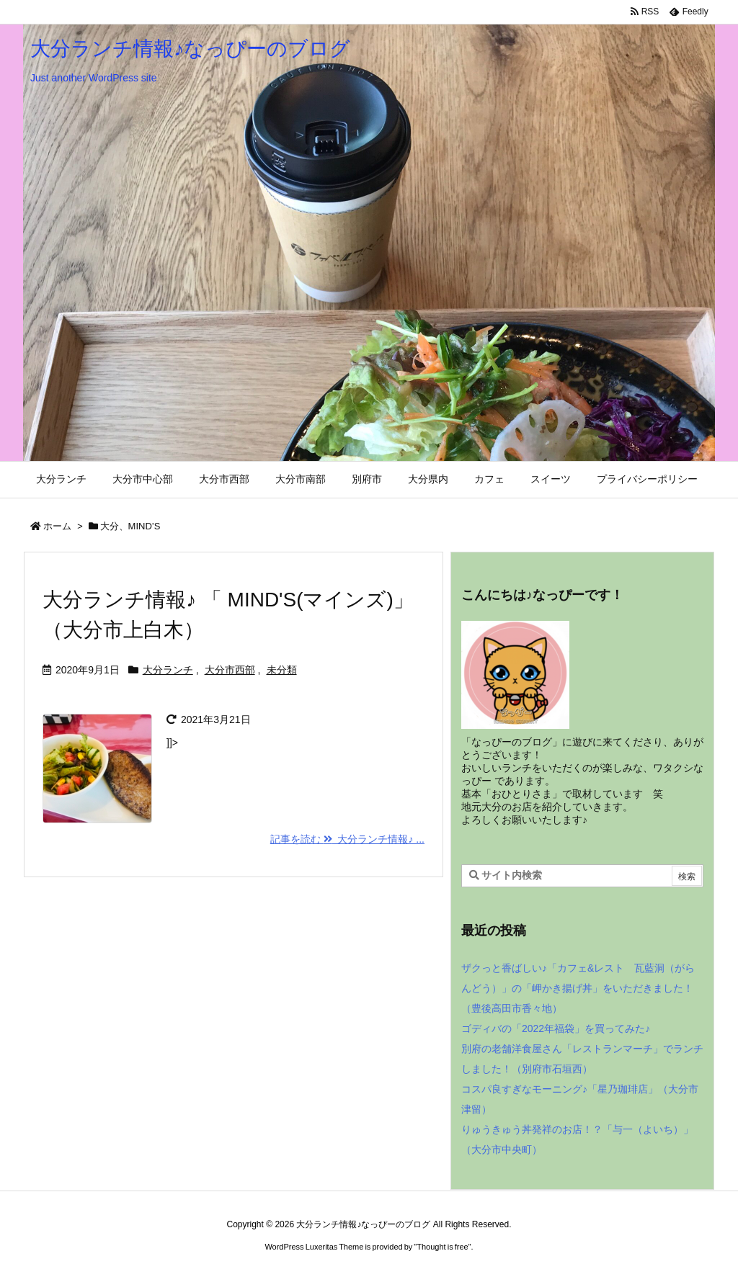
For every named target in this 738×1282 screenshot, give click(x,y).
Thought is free (442, 1246)
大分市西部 (230, 670)
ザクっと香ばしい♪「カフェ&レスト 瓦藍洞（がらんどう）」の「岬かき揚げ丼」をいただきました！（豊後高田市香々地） (578, 988)
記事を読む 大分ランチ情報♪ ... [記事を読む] (347, 839)
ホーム (57, 526)
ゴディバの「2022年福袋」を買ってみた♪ (555, 1028)
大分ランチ (168, 670)
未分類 (282, 670)
